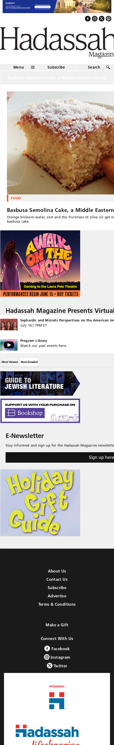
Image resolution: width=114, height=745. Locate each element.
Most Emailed (29, 362)
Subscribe (56, 67)
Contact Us (57, 579)
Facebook (57, 648)
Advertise (57, 595)
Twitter (57, 665)
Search (94, 67)
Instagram (57, 657)
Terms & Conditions (57, 604)
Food (16, 198)
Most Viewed (10, 362)
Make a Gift (57, 624)
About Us (57, 571)
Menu (18, 67)
